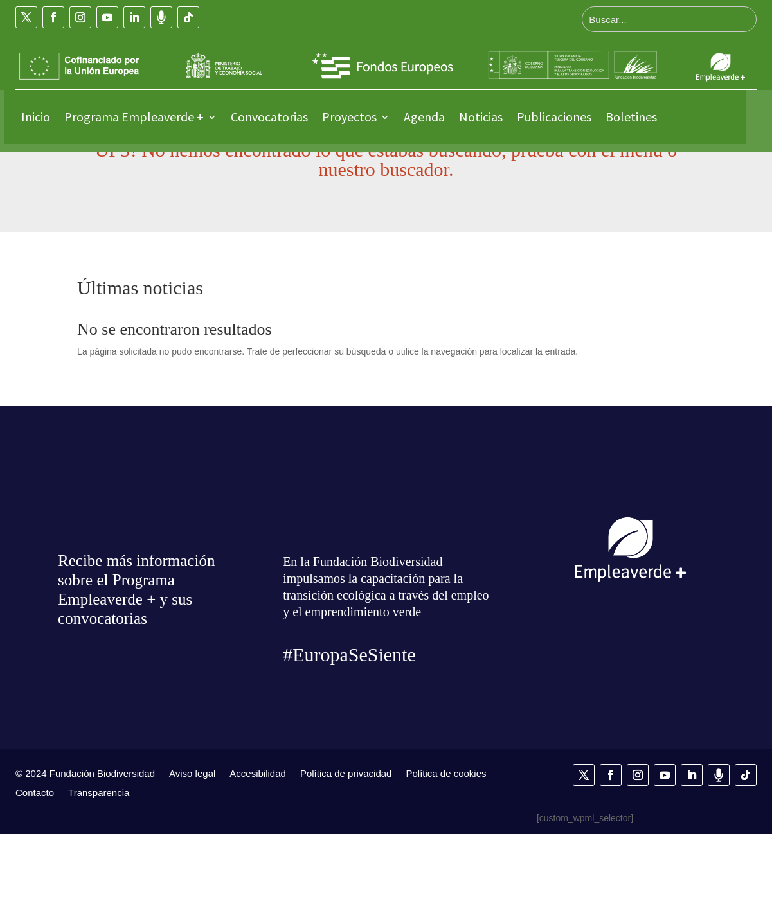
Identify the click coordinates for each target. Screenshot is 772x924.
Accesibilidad (257, 863)
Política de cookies (446, 863)
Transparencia (98, 882)
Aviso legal (192, 863)
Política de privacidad (346, 863)
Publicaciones (554, 117)
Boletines (631, 117)
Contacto (34, 882)
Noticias (481, 117)
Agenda (424, 117)
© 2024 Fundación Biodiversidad (85, 863)
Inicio (35, 117)
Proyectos (349, 117)
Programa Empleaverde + (134, 117)
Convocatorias (269, 117)
